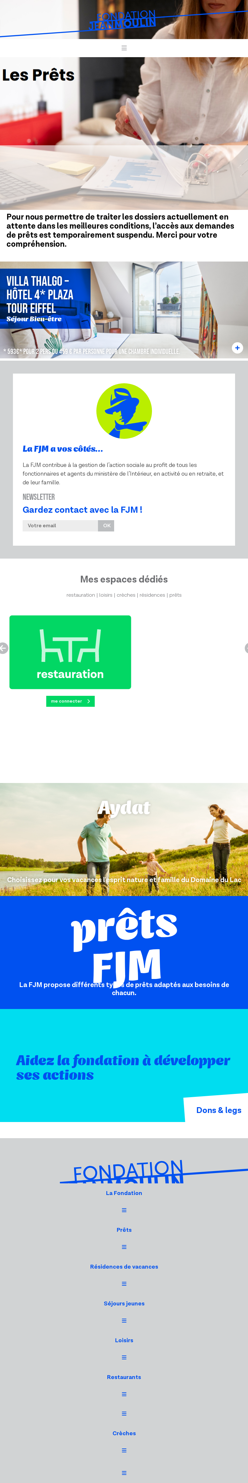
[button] (124, 48)
